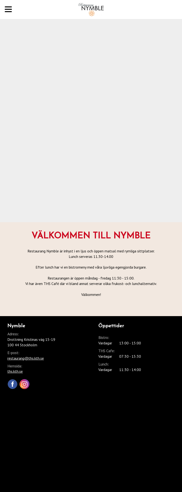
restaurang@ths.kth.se (25, 358)
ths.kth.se (15, 371)
